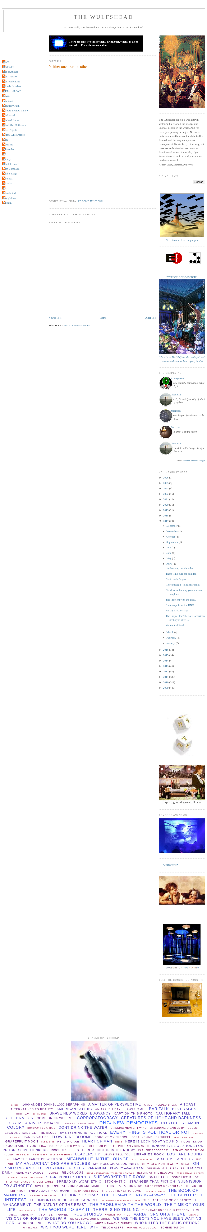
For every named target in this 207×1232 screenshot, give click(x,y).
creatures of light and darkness (161, 1118)
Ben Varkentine (11, 81)
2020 (166, 504)
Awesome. (136, 1109)
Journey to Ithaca (61, 1155)
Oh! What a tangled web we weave (166, 1164)
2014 (166, 660)
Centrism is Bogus (176, 579)
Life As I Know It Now (15, 110)
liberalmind (9, 192)
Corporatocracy (97, 1118)
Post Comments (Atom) (77, 325)
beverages (184, 1109)
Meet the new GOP (142, 1160)
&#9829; (15, 1105)
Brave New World (68, 1113)
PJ (4, 154)
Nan (5, 139)
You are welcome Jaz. (142, 1228)
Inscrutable (62, 1150)
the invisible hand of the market (120, 1201)
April (169, 563)
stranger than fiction (152, 1181)
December (172, 525)
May (169, 558)
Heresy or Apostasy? (177, 610)
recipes (53, 1172)
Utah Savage (10, 173)
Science (13, 1178)
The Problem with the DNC (181, 599)
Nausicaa (8, 144)
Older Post (150, 317)
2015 (166, 655)
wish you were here (64, 1227)
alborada (8, 178)
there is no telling (116, 1210)
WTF (93, 1227)
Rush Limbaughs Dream (190, 1173)
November (172, 531)
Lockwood (9, 115)
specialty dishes (18, 1182)
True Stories (86, 1214)
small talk (159, 1177)
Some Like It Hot (185, 1177)
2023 (166, 488)
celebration (20, 1118)
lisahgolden (9, 197)
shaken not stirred (68, 1177)
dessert (69, 1123)
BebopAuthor (10, 71)
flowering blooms (72, 1137)
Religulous (72, 1172)
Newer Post (55, 317)
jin (4, 188)
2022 (166, 493)
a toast (188, 1104)
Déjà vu (51, 1123)
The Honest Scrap (79, 1195)
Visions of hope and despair (36, 1218)
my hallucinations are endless (53, 1163)
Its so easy (22, 1155)
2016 (166, 649)
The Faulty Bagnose (42, 1195)
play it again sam (127, 1168)
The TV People (27, 1210)
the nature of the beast (60, 1205)
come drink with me (55, 1118)
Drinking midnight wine (128, 1128)
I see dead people (101, 1146)
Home (103, 317)
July (169, 547)
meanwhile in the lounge (98, 1159)
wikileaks (30, 1227)
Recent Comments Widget (194, 460)
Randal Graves (11, 163)
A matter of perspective (114, 1104)
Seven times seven (32, 1178)
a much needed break (160, 1104)
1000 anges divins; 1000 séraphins (53, 1104)
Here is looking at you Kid (151, 1141)
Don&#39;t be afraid (41, 1128)
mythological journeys (116, 1163)
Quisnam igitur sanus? (165, 1168)
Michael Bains (11, 120)
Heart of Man (97, 1141)
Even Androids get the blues (31, 1132)
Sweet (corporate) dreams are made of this (74, 1186)
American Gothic (74, 1109)
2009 (166, 687)
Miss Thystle (10, 129)
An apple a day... (109, 1109)
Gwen (6, 95)
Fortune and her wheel (151, 1137)
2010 (166, 682)
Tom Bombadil (11, 168)
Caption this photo (133, 1113)
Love (7, 1160)
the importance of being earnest (63, 1200)
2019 (166, 510)
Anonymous (177, 378)
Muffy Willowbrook (14, 134)
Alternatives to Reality (32, 1109)
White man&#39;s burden (113, 1223)
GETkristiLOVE (12, 91)
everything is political (83, 1132)
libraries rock (149, 1154)
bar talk (159, 1109)
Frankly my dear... (185, 1138)
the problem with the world (125, 1204)
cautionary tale (173, 1113)
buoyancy (100, 1113)
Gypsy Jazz (47, 1142)
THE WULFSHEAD (104, 17)
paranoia (97, 1168)
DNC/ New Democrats (128, 1122)
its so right (40, 1155)
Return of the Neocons (155, 1172)
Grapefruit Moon (21, 1141)
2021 (166, 499)
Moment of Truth (175, 625)
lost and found (184, 1154)
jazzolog (7, 183)
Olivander (8, 149)
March (170, 632)
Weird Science (31, 1223)
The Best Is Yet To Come (121, 1190)
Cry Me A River (25, 1123)
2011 (166, 676)
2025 (166, 483)
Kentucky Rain (11, 105)
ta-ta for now (129, 1186)
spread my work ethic (79, 1181)
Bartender (8, 66)
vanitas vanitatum (118, 1215)
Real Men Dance (29, 1172)
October (171, 536)
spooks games (43, 1182)
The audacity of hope (49, 1190)
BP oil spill (40, 1114)
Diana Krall (87, 1123)
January (171, 643)
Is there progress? (153, 1150)
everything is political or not (150, 1132)
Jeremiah (8, 100)
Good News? (170, 864)
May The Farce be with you (38, 1159)
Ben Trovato (10, 76)
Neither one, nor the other (68, 66)
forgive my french (91, 201)
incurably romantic (133, 1146)
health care (68, 1141)
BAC (6, 62)
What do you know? (70, 1223)
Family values (36, 1137)
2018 (166, 515)
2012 (166, 671)
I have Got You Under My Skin (62, 1146)
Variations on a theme (160, 1214)
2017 (166, 521)
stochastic (115, 1181)
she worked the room (119, 1177)
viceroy (193, 1215)
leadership (88, 1154)
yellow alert (112, 1227)
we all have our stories (90, 1218)
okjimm (7, 202)
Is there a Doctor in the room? (105, 1150)
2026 (166, 477)
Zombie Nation (172, 1227)
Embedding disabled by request (174, 1128)
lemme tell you (117, 1154)
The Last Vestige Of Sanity (167, 1200)
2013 (166, 666)
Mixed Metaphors (174, 1159)
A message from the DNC (180, 605)
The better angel (154, 1191)
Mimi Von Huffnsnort (15, 125)
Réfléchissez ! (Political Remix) (183, 584)
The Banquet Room (86, 1191)
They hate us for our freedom (166, 1210)
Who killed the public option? (167, 1223)
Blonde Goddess (12, 86)
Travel (62, 1214)
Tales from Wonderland (163, 1186)
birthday (23, 1113)
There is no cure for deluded (181, 573)
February (171, 637)
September (172, 542)
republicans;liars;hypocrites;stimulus (110, 1173)
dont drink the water (83, 1128)
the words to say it (64, 1209)
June (169, 552)
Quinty (7, 159)
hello (118, 1142)
